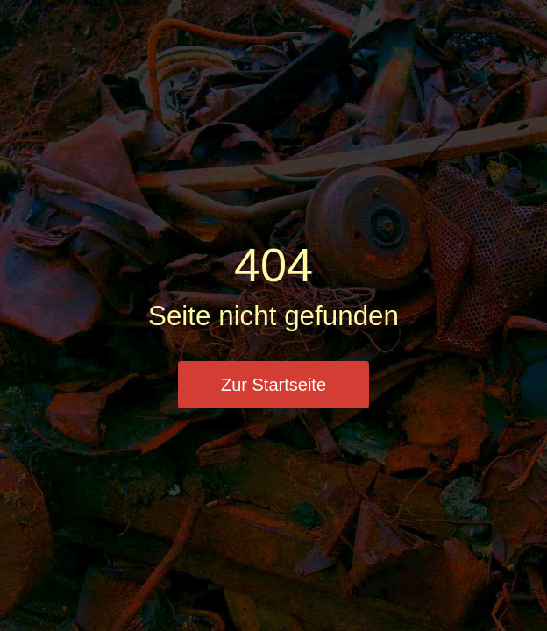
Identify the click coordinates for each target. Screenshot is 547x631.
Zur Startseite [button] (273, 384)
